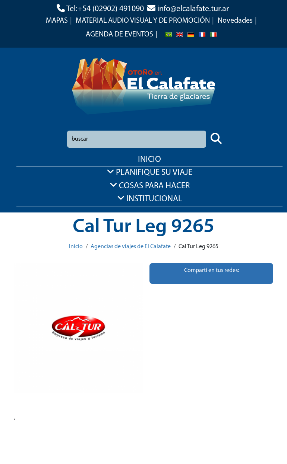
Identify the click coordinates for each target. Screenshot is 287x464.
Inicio (76, 247)
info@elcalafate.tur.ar (193, 9)
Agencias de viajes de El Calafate (131, 247)
